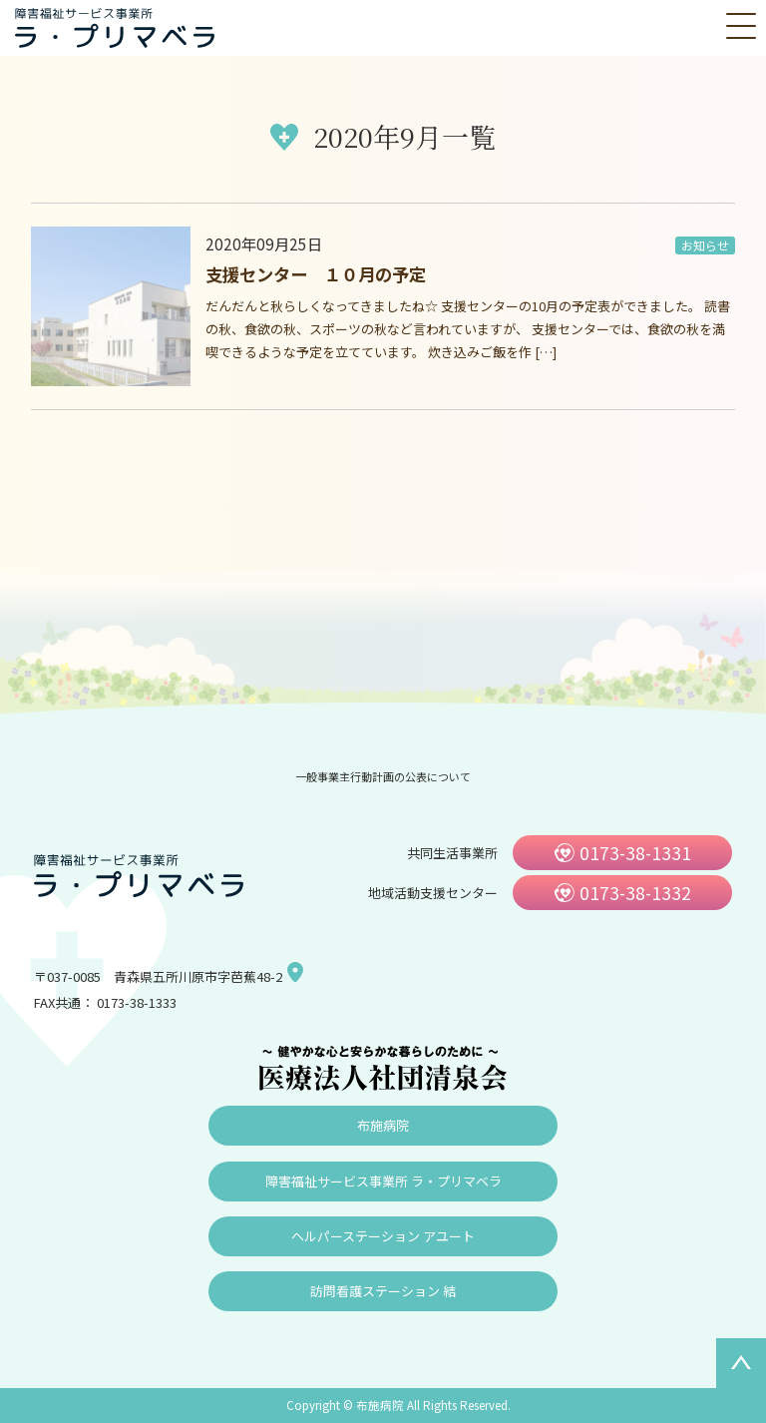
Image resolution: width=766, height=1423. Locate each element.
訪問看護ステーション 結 (383, 1290)
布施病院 (383, 1125)
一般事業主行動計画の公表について (383, 776)
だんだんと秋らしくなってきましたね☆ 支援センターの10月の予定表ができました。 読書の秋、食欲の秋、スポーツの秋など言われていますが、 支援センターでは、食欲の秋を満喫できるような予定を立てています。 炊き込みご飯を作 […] (467, 328)
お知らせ (705, 245)
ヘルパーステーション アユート (383, 1235)
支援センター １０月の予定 (315, 273)
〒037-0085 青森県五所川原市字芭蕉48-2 (158, 976)
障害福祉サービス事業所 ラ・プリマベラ (383, 1181)
